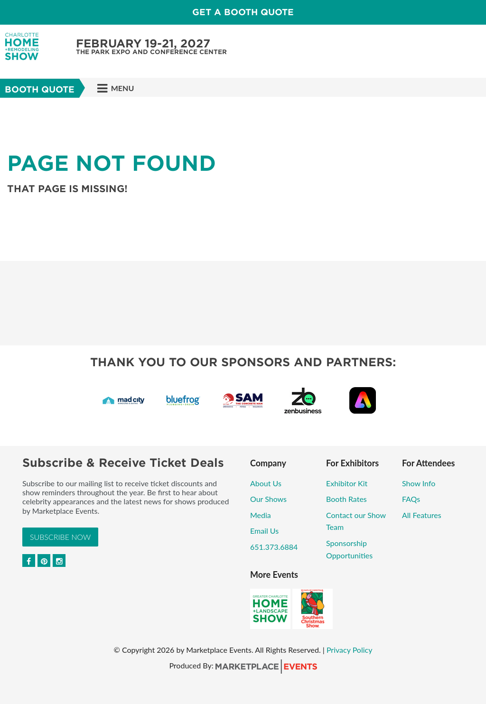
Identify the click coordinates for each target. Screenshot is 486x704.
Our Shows (268, 498)
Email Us (264, 530)
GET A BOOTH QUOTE (243, 12)
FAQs (411, 498)
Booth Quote (40, 89)
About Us (265, 483)
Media (260, 514)
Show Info (418, 483)
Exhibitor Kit (346, 483)
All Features (421, 514)
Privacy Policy (350, 649)
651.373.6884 (274, 546)
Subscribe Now (60, 536)
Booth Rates (346, 498)
